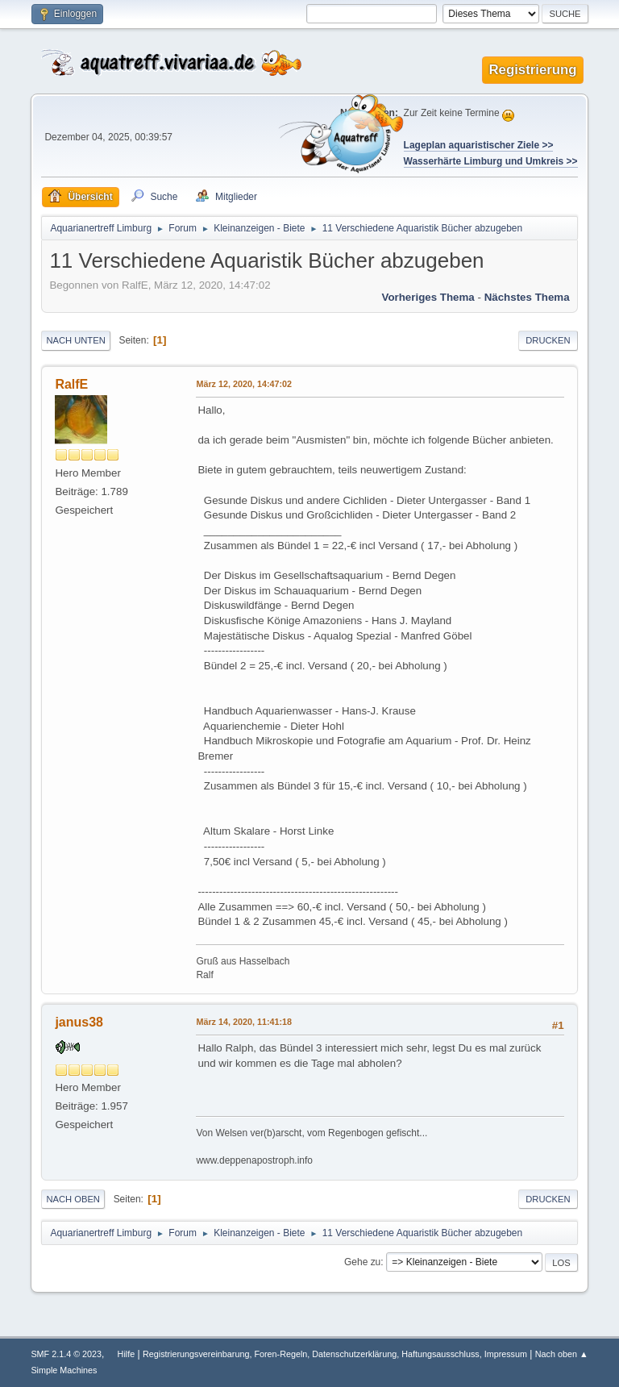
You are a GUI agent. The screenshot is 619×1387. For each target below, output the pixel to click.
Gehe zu (362, 1262)
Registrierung (532, 69)
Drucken (548, 340)
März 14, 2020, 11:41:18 (244, 1022)
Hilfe (126, 1354)
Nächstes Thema (527, 297)
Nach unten (75, 340)
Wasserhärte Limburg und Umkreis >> (491, 161)
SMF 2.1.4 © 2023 (66, 1354)
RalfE (71, 384)
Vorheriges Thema (427, 297)
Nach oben (73, 1199)
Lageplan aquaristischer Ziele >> (479, 145)
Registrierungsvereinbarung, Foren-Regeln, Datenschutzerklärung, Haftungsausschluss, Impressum (335, 1354)
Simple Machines (64, 1370)
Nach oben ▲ (561, 1354)
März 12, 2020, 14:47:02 (244, 384)
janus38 (79, 1022)
